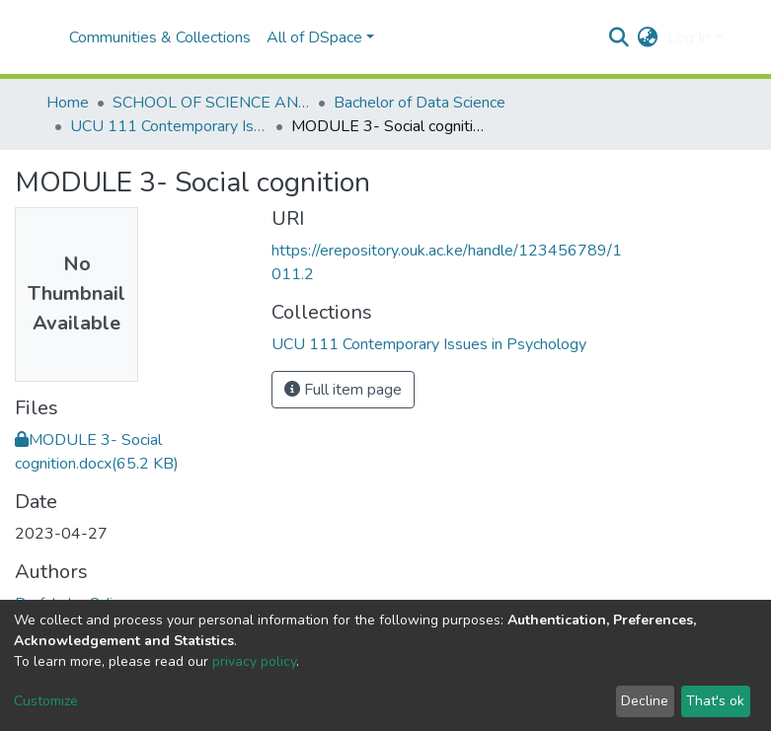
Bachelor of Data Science (419, 102)
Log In (688, 37)
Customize (46, 701)
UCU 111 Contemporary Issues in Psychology (169, 126)
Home (67, 102)
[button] (647, 37)
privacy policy (254, 661)
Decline (644, 701)
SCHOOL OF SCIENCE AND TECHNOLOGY (211, 102)
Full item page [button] (343, 390)
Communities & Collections (160, 37)
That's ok (715, 701)
